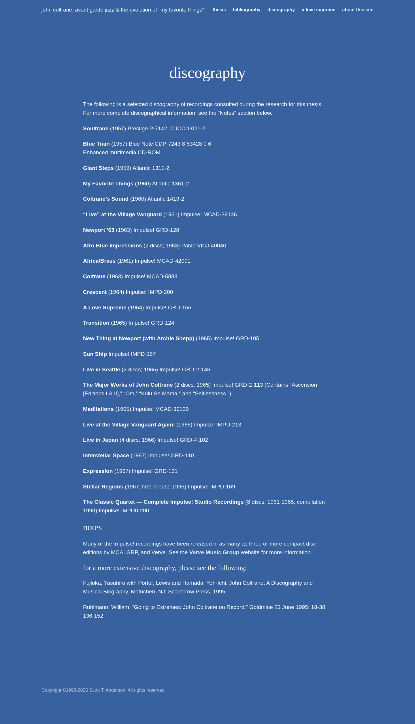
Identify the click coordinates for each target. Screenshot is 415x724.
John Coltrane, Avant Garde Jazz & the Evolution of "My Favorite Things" (123, 10)
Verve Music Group (214, 552)
